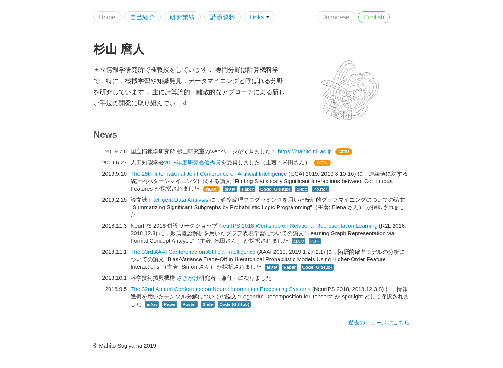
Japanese (336, 17)
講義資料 (222, 17)
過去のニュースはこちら (379, 322)
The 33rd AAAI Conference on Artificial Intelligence (193, 252)
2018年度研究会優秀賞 (192, 162)
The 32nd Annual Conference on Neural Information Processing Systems (221, 289)
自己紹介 (142, 17)
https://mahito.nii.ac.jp (305, 151)
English (374, 17)
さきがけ (188, 278)
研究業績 (182, 17)
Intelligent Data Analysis (178, 199)
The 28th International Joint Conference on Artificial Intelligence (209, 173)
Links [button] (259, 17)
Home (107, 17)
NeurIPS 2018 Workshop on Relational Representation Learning (298, 226)
